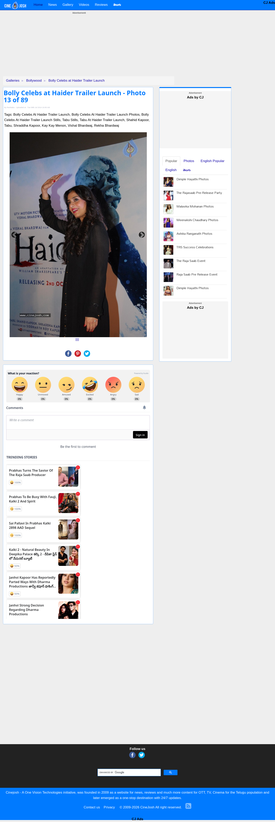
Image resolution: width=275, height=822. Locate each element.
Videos (84, 5)
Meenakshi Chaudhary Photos (197, 220)
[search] (129, 772)
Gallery (67, 5)
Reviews (101, 5)
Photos (189, 161)
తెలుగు (187, 170)
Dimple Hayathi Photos (192, 179)
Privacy (109, 807)
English (171, 170)
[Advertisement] (79, 48)
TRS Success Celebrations (195, 247)
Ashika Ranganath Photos (194, 234)
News (52, 5)
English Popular (213, 161)
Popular (171, 161)
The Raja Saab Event (190, 261)
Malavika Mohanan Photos (195, 207)
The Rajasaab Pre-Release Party (199, 193)
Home (38, 5)
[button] (14, 234)
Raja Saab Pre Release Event (197, 275)
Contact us (92, 807)
